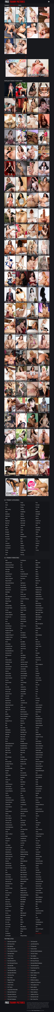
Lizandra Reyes (24, 836)
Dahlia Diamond (8, 856)
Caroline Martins (9, 791)
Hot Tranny (10, 987)
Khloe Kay (23, 752)
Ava (6, 684)
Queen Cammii (39, 705)
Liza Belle (23, 834)
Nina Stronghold (39, 623)
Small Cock (38, 520)
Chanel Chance (8, 802)
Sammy (37, 727)
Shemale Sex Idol (34, 996)
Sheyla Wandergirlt (40, 770)
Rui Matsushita (39, 718)
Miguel (22, 908)
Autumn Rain (8, 682)
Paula (37, 668)
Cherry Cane (8, 815)
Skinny (37, 518)
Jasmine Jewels (24, 662)
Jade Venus (23, 648)
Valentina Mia (39, 856)
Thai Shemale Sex (35, 965)
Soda (37, 782)
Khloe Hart (23, 750)
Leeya (22, 795)
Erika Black (7, 917)
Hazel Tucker (23, 610)
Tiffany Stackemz (40, 834)
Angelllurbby (8, 639)
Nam (37, 569)
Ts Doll (37, 849)
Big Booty (7, 520)
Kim (21, 754)
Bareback (7, 514)
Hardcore (23, 518)
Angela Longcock (9, 630)
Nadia (37, 564)
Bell (6, 725)
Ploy (37, 687)
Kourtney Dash (24, 775)
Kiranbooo (23, 768)
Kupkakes (23, 777)
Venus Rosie (38, 876)
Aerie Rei (7, 571)
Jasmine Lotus (24, 664)
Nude (22, 541)
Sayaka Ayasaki (39, 752)
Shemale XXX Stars (12, 972)
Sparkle (37, 793)
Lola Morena (23, 838)
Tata (37, 820)
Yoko (37, 917)
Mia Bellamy (23, 897)
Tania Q (37, 815)
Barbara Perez (8, 720)
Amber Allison (8, 612)
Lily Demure (23, 820)
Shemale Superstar (12, 941)
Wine (37, 904)
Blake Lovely (8, 752)
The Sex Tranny (34, 953)
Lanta (22, 786)
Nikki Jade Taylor (39, 612)
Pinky (37, 682)
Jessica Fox (23, 687)
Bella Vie (7, 736)
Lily (21, 818)
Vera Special (38, 879)
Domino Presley (8, 888)
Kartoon (22, 720)
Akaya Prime (8, 576)
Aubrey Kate (8, 673)
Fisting (22, 507)
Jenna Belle (23, 668)
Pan (36, 650)
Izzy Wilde (23, 641)
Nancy (37, 574)
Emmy (6, 913)
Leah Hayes (23, 791)
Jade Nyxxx (23, 644)
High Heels (23, 520)
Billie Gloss (7, 748)
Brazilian (7, 534)
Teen (37, 534)
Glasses (22, 516)
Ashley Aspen (8, 659)
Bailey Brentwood (9, 705)
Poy (36, 696)
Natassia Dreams (39, 598)
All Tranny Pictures (35, 960)
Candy (6, 782)
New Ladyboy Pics (35, 958)
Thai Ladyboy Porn (35, 984)
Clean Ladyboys (34, 992)
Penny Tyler (38, 678)
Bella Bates (7, 730)
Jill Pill (22, 696)
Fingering (23, 505)
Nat (36, 585)
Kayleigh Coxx (24, 732)
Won (37, 906)
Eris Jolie (7, 922)
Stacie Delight (39, 797)
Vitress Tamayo (39, 888)
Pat (36, 662)
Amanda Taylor (8, 607)
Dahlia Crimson (8, 854)
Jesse (22, 684)
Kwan (22, 779)
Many (22, 863)
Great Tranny (10, 984)
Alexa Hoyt (7, 585)
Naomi (37, 578)
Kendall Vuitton (24, 748)
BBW (6, 518)
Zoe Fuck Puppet (39, 928)
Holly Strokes (23, 621)
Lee (21, 793)
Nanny (37, 576)
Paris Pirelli (38, 657)
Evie (21, 562)
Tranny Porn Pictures (12, 996)
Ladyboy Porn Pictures (35, 982)
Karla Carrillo (23, 718)
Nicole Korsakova (39, 607)
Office (22, 543)
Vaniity (37, 865)
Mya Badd (38, 562)
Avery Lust (7, 691)
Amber (7, 610)
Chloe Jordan (8, 820)
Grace (22, 592)
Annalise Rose (8, 648)
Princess (37, 700)
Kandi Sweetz (24, 711)
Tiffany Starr (38, 836)
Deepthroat (7, 545)
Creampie (7, 538)
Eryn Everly (7, 926)
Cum (6, 541)
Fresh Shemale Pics (35, 968)
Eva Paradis (8, 935)
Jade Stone (23, 646)
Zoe (36, 926)
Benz (6, 741)
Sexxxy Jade (38, 763)
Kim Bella (23, 757)
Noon (37, 632)
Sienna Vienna (39, 775)
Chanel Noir (7, 804)
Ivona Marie (23, 635)
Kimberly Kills (23, 763)
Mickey (22, 906)
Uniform (37, 543)
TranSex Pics (10, 982)
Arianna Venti (8, 653)
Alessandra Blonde (9, 583)
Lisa (21, 827)
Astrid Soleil (8, 668)
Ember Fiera (8, 904)
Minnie (22, 922)
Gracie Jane (23, 594)
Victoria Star (38, 886)
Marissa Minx (23, 881)
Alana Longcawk (9, 578)
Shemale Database (12, 999)
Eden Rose (7, 899)
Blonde (7, 529)
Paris (37, 655)
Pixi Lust (37, 684)
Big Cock (7, 523)
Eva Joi (7, 928)
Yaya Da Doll (38, 913)
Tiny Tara (38, 840)
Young (37, 550)
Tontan (37, 843)
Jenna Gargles (24, 673)
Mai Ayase (23, 856)
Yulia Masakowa (39, 922)
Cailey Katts (8, 775)
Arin (6, 657)
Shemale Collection (12, 994)
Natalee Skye (38, 587)
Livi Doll (22, 831)
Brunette (7, 536)
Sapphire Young (39, 736)
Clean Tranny (33, 975)
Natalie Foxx (38, 592)
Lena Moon (23, 802)
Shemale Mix (10, 965)
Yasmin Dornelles (39, 910)
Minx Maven (23, 926)
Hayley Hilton (23, 607)
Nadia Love (38, 567)
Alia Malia (7, 592)
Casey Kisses (8, 797)
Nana (37, 571)
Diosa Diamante (8, 883)
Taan (37, 813)
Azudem (7, 698)
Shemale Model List (12, 992)
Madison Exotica (24, 852)
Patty (37, 666)
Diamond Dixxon (9, 879)
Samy (37, 730)
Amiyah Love (8, 616)
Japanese (23, 525)
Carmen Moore (8, 788)
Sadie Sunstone (39, 725)
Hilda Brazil (23, 614)
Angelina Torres (8, 637)
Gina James (23, 585)
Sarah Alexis (38, 741)
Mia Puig (22, 904)
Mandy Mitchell (24, 861)
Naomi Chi (38, 580)
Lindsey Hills (23, 824)
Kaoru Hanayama (24, 714)
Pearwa (37, 675)
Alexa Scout (8, 587)
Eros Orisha (7, 924)
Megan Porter (24, 888)
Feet (6, 554)
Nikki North (38, 614)
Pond (37, 689)
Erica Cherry (8, 915)
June (22, 705)
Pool (37, 502)
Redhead (38, 511)
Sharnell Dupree (39, 766)
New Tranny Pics (34, 999)
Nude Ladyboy (34, 987)
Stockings (38, 529)
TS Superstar (33, 946)
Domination (8, 547)
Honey (22, 623)
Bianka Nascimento (9, 743)
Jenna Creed (23, 671)
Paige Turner (38, 646)
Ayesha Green (8, 693)
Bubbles (7, 770)
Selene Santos (39, 757)
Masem (22, 883)
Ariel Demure (8, 655)
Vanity (37, 867)
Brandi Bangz (8, 757)
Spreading (38, 527)
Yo (36, 915)
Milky (22, 910)
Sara (37, 739)
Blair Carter (7, 750)
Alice (6, 594)
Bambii (7, 718)
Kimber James (24, 759)
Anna (6, 641)
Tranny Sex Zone (34, 989)
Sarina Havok (38, 743)
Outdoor (22, 545)
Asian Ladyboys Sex (35, 972)
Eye (21, 564)
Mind (22, 919)
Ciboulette (7, 829)
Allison (6, 603)
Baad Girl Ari (8, 700)
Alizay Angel (8, 601)
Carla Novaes (8, 786)
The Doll (37, 824)
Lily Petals (23, 822)
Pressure (38, 698)
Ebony (6, 550)
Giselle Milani (23, 587)
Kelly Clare (23, 736)
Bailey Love (7, 709)
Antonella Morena (9, 650)
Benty (6, 739)
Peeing (22, 552)
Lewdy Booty (23, 804)
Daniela (7, 861)
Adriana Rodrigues (9, 567)
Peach (37, 671)
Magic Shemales (11, 980)
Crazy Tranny (10, 958)
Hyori (22, 628)
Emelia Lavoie (8, 906)
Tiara (37, 827)
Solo (37, 525)
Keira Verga (23, 734)
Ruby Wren (38, 716)
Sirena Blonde (39, 777)
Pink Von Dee (38, 680)
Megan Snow (23, 890)
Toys (37, 538)
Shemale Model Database (36, 951)
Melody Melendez (24, 895)
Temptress (38, 822)
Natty (37, 601)
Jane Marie (23, 655)
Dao (6, 870)
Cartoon (7, 795)
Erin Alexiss (7, 919)
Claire (6, 836)
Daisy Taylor (8, 858)
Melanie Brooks (24, 892)
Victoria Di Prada (39, 881)
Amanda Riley (8, 605)
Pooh (37, 691)
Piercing (22, 554)
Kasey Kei (23, 723)
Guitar (22, 601)
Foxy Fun (22, 571)
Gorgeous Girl (23, 589)
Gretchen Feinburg (25, 598)
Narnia (37, 583)
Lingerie (22, 534)
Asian (6, 505)
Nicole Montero (39, 610)
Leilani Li (22, 797)
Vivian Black (38, 890)
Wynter (37, 908)
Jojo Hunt (23, 700)
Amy (6, 621)
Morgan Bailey (24, 935)
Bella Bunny (8, 732)
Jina (21, 698)
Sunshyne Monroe (40, 804)
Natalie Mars (38, 594)
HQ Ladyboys (33, 977)
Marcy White (23, 870)
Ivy (21, 639)
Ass (6, 507)
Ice (21, 630)
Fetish (22, 502)
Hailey (22, 603)
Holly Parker (23, 619)
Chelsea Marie (8, 811)
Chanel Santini (8, 806)
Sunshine (38, 802)
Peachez (38, 673)
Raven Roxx (38, 711)
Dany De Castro (8, 867)
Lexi (21, 806)
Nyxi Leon (38, 641)
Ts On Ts (37, 541)
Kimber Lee (23, 761)
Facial (6, 552)
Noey (37, 630)
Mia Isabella (23, 899)
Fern (21, 567)
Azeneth (7, 696)
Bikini (6, 527)
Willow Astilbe (39, 901)
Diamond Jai (8, 881)
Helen (22, 612)
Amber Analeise (9, 614)
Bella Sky (7, 734)
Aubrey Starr (8, 675)
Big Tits (7, 525)
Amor (6, 619)
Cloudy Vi (7, 840)
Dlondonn (7, 886)
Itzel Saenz (23, 632)
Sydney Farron (39, 809)
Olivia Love (38, 644)
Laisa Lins (23, 784)
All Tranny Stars (11, 944)
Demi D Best (8, 876)
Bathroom (7, 516)
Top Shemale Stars (12, 970)
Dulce (6, 897)
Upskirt (37, 545)
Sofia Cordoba (39, 786)
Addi (6, 560)
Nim (36, 621)
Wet (36, 547)
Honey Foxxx (23, 626)
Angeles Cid (8, 632)
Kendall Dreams (24, 743)
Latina (22, 529)
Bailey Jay (7, 707)
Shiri (37, 772)
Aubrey (7, 671)
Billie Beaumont (8, 745)
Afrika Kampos (8, 574)
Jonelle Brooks (24, 702)
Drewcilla (7, 895)
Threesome (38, 536)
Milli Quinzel (23, 915)
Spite (37, 795)
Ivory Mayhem (24, 637)
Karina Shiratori (24, 716)
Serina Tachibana (39, 761)
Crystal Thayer (8, 847)
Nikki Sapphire (39, 616)
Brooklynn (7, 766)
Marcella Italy (23, 867)
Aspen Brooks (8, 666)
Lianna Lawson (24, 809)
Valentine (38, 858)
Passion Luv (38, 659)
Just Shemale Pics (35, 944)
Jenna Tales (23, 678)
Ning (37, 626)
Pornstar (38, 505)
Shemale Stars (11, 953)
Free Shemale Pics (12, 960)
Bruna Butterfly (8, 768)
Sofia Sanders (39, 788)
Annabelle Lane (8, 646)
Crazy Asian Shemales (13, 989)
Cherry (6, 813)
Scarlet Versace (39, 754)
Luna (22, 847)
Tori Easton (38, 845)
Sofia (37, 784)
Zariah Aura (38, 924)
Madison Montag (24, 854)
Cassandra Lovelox (9, 800)
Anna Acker (8, 644)
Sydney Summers (40, 811)
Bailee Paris (8, 702)
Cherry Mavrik (8, 818)
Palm (37, 648)
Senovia (37, 759)
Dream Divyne (8, 892)
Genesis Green (24, 576)
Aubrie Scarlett (8, 678)
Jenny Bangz (23, 682)
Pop (36, 693)
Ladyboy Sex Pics (34, 994)
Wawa (37, 895)
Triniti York (38, 847)
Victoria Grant (39, 883)
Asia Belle (7, 664)
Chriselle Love (8, 822)
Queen (37, 702)
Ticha (37, 831)
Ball (6, 711)
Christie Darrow (8, 824)
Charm (6, 809)
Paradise (38, 653)
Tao (36, 818)
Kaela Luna (23, 707)
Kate (22, 725)
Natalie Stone (39, 596)
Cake (6, 777)
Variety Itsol (38, 872)
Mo (21, 933)
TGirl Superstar (34, 941)
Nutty (37, 639)
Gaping (22, 514)
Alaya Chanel (8, 580)
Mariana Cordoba (24, 879)
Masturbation (24, 536)
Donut (6, 890)
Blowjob (7, 532)
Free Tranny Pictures (36, 1010)
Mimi (22, 917)
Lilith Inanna (23, 815)
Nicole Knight (38, 605)
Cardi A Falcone (8, 784)
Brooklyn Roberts (9, 763)
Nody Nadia (38, 628)
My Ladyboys (10, 946)
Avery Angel (8, 689)
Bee (6, 723)
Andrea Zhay (8, 628)
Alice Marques (8, 596)
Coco (6, 843)
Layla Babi (23, 788)
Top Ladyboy (33, 956)
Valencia (37, 854)
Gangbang (23, 511)
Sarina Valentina (39, 745)
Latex (22, 527)
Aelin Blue (7, 569)
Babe (6, 511)
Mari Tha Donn (24, 874)
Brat (6, 759)
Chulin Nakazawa (9, 827)
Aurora (7, 680)
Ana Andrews (8, 626)
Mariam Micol (24, 876)
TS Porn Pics (10, 956)
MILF (22, 538)
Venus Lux (38, 874)
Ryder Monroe (39, 720)
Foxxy (22, 569)
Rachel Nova (38, 709)
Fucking (22, 509)
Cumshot (7, 543)
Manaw (22, 858)
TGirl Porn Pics (11, 975)
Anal (6, 502)
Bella (6, 727)
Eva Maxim (7, 933)
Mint (21, 924)
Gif (21, 580)
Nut (36, 637)
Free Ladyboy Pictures (12, 951)
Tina (37, 838)
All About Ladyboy (35, 980)
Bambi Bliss (8, 716)
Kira (21, 766)
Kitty (21, 770)
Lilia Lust (22, 813)
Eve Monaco (23, 560)
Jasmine (22, 659)
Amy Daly (7, 623)
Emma (6, 908)
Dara (6, 872)
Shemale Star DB (11, 948)
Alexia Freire (8, 589)
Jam (22, 650)
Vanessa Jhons (39, 863)
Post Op (37, 507)
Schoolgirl (38, 514)
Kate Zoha (23, 727)
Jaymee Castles (24, 666)
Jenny (22, 680)
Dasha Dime (8, 874)
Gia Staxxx (23, 578)
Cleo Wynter (8, 838)
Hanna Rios (23, 605)
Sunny (37, 800)
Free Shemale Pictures (13, 963)
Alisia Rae (7, 598)
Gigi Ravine (23, 583)
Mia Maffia (23, 901)
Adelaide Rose (8, 562)
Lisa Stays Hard (24, 829)
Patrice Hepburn (39, 664)
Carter (6, 793)
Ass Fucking (8, 509)
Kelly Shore (23, 739)
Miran (22, 931)
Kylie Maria (23, 782)
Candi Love (7, 779)
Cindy (6, 831)
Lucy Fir (22, 845)
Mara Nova (23, 865)
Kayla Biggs (23, 730)
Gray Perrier (23, 596)
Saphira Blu (38, 734)
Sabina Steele (39, 723)
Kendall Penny (24, 745)
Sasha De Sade (39, 748)
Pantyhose (23, 550)
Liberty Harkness (24, 811)
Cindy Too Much (8, 834)
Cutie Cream (8, 849)
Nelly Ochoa (38, 603)
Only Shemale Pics (12, 968)
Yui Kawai (38, 919)
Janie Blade (23, 657)
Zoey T (37, 931)
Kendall (22, 741)
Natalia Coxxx (39, 589)
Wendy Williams (39, 897)
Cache (6, 772)
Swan (37, 806)
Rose (37, 714)
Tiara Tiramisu (39, 829)
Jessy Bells (23, 691)
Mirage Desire (24, 928)
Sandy (37, 732)
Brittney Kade (8, 761)
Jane (22, 653)
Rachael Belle (39, 707)
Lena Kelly (23, 800)
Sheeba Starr (39, 768)
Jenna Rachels (24, 675)
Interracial (23, 523)
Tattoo (37, 532)
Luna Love (23, 849)
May (21, 886)
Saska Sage (38, 750)
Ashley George (8, 662)
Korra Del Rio (23, 772)
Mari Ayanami (24, 872)
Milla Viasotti (23, 913)
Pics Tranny (10, 977)
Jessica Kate (23, 689)
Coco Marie (7, 845)
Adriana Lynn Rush (9, 564)
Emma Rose (8, 910)
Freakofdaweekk (24, 574)
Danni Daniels (8, 865)
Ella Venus (7, 901)
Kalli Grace (23, 709)
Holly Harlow (23, 616)
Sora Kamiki (38, 791)
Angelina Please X (9, 635)
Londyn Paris (23, 840)
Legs (22, 532)
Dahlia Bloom (8, 852)
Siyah (37, 779)
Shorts (37, 516)
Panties (22, 547)
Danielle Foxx (8, 863)
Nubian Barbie (39, 635)
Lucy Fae (22, 843)
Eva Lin (7, 931)
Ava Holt (7, 687)
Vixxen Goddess (39, 892)
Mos (37, 560)
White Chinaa (38, 899)
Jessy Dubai (23, 693)
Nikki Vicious (38, 619)
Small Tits (38, 523)
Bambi (6, 714)
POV (37, 509)
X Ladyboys (33, 970)
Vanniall (37, 870)
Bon (6, 754)
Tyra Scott (38, 852)
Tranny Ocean (34, 948)
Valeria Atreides (39, 861)
